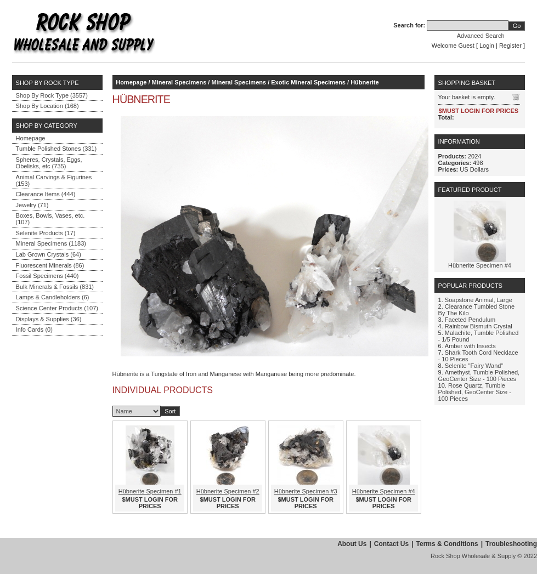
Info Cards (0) (34, 329)
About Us (351, 544)
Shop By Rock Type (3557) (52, 95)
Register (510, 45)
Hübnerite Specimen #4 (383, 491)
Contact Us (391, 544)
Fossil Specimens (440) (47, 275)
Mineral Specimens (179, 82)
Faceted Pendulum (470, 319)
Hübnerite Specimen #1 (150, 491)
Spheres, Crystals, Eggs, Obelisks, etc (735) (49, 162)
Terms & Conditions (447, 544)
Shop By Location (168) (47, 106)
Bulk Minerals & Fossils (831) (55, 286)
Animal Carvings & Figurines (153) (54, 180)
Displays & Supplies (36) (49, 319)
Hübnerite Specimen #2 (227, 491)
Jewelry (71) (32, 205)
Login (486, 45)
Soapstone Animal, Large (478, 300)
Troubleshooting (511, 544)
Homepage (31, 138)
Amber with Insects (470, 346)
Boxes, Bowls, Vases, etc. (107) (50, 218)
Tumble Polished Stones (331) (56, 148)
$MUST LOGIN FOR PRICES (150, 502)
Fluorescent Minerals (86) (50, 265)
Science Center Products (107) (57, 308)
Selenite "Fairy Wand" (474, 365)
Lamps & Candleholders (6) (52, 297)
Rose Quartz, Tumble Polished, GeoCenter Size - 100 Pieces (474, 392)
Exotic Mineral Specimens (308, 82)
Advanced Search (481, 35)
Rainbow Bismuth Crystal (478, 326)
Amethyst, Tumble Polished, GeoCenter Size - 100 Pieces (479, 375)
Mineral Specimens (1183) (51, 243)
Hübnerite (364, 82)
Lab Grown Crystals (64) (48, 254)
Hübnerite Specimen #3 (305, 491)
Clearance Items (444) (46, 194)
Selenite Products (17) (46, 233)
